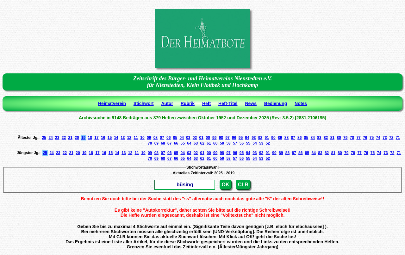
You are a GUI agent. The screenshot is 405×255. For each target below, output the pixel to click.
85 (306, 137)
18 (90, 137)
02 (195, 137)
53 (261, 143)
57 (235, 143)
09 (149, 137)
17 (96, 137)
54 (254, 143)
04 (181, 137)
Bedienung (275, 103)
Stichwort (144, 103)
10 (142, 137)
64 (189, 143)
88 (286, 137)
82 (326, 137)
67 (169, 143)
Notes (301, 103)
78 (352, 137)
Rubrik (188, 103)
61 (209, 143)
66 (176, 143)
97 (227, 137)
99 (214, 137)
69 (156, 143)
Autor (167, 103)
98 (221, 137)
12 (129, 137)
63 (196, 143)
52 (268, 143)
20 (77, 137)
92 (260, 137)
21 (70, 137)
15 (110, 137)
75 (372, 137)
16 (103, 137)
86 (299, 137)
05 (175, 137)
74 (378, 137)
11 (136, 137)
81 (332, 137)
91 (267, 137)
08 (155, 137)
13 (123, 137)
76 (365, 137)
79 (345, 137)
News (251, 103)
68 (163, 143)
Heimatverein (112, 103)
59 (222, 143)
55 (248, 143)
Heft (206, 103)
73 (385, 137)
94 (247, 137)
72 (391, 137)
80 (339, 137)
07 (162, 137)
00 (208, 137)
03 (188, 137)
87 (293, 137)
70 (150, 143)
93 (254, 137)
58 (228, 143)
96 (234, 137)
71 (398, 137)
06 (168, 137)
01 (201, 137)
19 (83, 137)
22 (64, 137)
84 (313, 137)
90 (273, 137)
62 (202, 143)
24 (50, 137)
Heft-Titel (227, 103)
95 (241, 137)
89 (280, 137)
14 (116, 137)
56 (242, 143)
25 (44, 137)
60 (215, 143)
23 (57, 137)
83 (319, 137)
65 (183, 143)
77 (358, 137)
